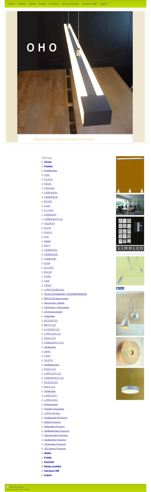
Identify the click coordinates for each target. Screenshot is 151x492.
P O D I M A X (49, 223)
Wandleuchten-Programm (55, 439)
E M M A (47, 276)
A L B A (47, 205)
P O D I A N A (49, 188)
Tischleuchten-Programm (55, 444)
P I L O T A (48, 179)
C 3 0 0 (47, 355)
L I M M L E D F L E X (52, 333)
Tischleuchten (50, 391)
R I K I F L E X (49, 386)
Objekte (47, 453)
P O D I (47, 175)
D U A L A (48, 232)
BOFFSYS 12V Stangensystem (56, 298)
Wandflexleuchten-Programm (56, 430)
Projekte (48, 457)
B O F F (47, 245)
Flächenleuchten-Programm (56, 435)
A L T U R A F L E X (51, 329)
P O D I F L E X (50, 338)
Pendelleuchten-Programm (55, 417)
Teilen (120, 288)
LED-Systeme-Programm (55, 448)
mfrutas (47, 161)
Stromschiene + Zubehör (54, 303)
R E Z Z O (48, 201)
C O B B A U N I (50, 214)
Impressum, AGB (51, 470)
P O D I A (47, 183)
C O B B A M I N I (50, 192)
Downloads (49, 461)
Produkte (48, 166)
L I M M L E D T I (50, 395)
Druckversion (12, 487)
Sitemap (20, 487)
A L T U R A (48, 210)
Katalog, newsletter (52, 466)
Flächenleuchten (51, 404)
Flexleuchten (49, 316)
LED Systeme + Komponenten (56, 307)
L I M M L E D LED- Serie (54, 289)
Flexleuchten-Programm (54, 426)
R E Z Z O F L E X (51, 320)
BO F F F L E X (50, 325)
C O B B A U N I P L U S (53, 219)
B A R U (47, 351)
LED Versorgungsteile (53, 311)
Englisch (48, 475)
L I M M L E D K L (51, 400)
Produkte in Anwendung (54, 408)
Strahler (47, 241)
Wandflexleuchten (51, 364)
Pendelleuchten (50, 170)
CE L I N (47, 228)
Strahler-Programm (52, 422)
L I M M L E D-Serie (52, 413)
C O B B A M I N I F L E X (53, 342)
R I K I (46, 236)
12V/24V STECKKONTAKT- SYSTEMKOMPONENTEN (65, 294)
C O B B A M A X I (51, 197)
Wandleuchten (50, 347)
